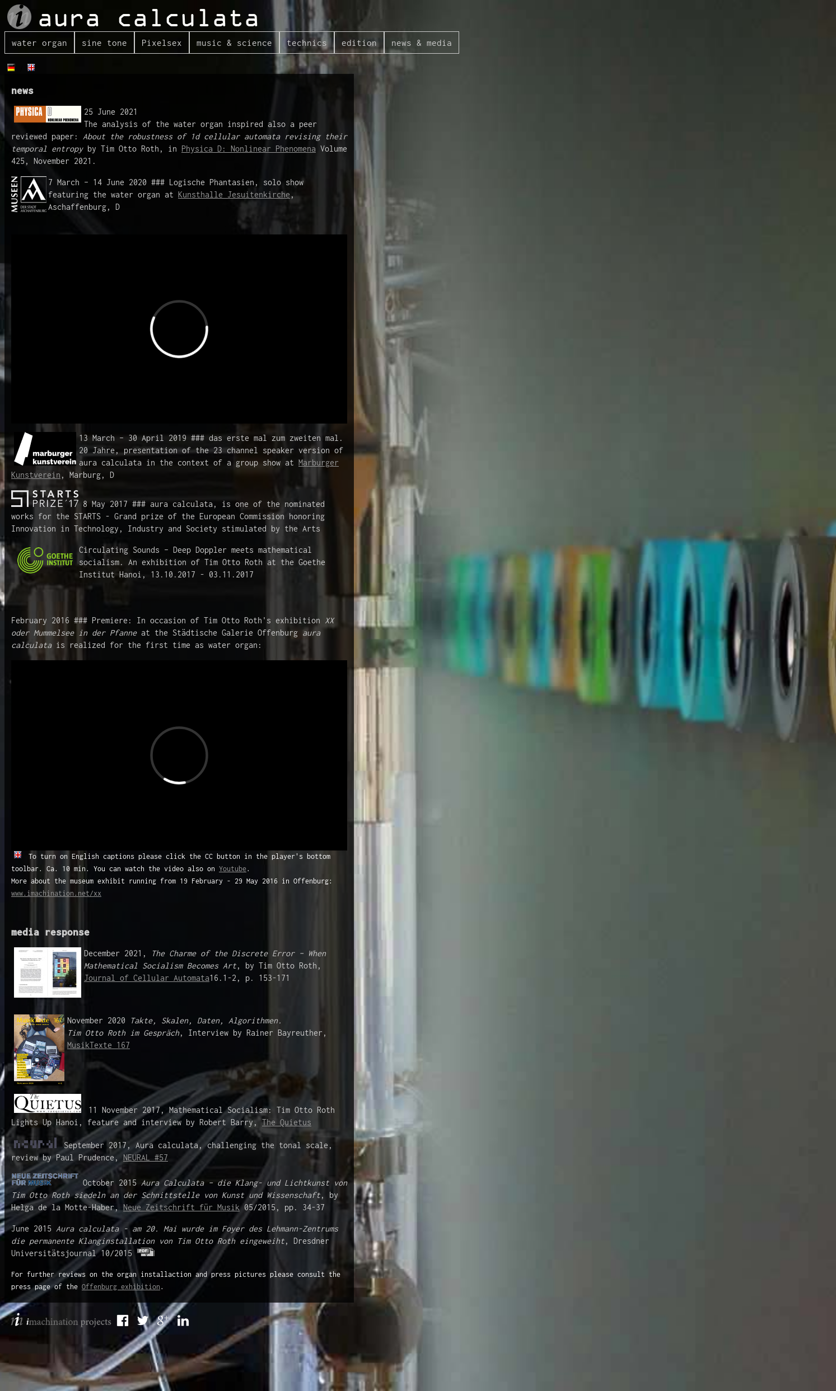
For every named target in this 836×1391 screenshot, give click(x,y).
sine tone (104, 42)
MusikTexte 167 (98, 1045)
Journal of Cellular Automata (146, 978)
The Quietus (286, 1122)
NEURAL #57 (145, 1157)
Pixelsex (162, 42)
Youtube (232, 868)
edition (359, 42)
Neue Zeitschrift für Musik (181, 1207)
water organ (39, 42)
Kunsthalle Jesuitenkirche (234, 194)
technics (307, 42)
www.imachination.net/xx (56, 893)
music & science (234, 42)
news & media (421, 42)
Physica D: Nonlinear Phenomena (248, 148)
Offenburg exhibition (121, 1286)
